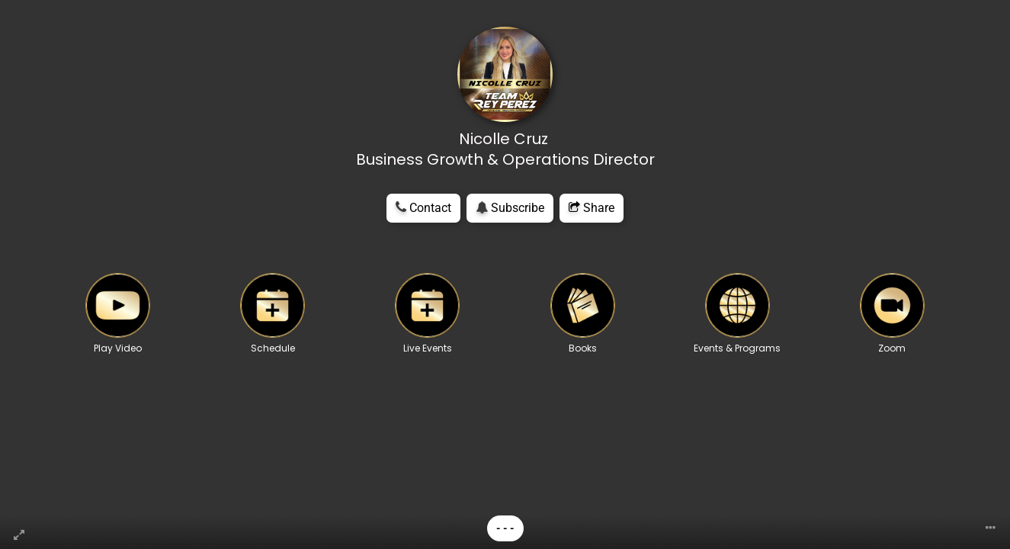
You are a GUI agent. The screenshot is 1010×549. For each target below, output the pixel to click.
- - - (505, 528)
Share (591, 208)
